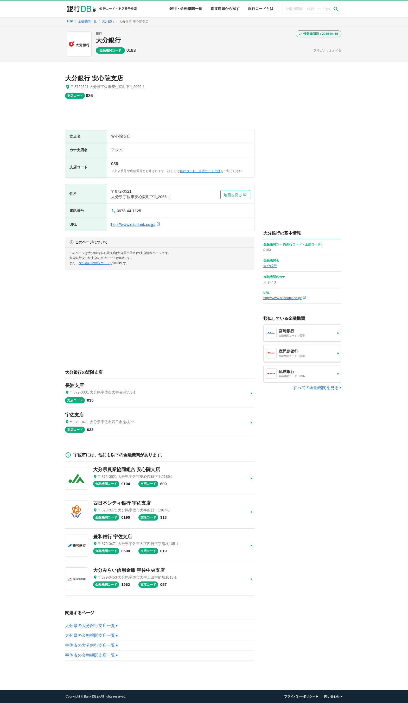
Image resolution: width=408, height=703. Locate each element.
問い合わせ (332, 696)
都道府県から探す (225, 9)
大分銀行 (108, 40)
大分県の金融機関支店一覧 (90, 635)
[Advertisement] (159, 117)
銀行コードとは (260, 9)
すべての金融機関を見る (316, 387)
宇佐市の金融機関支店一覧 (90, 655)
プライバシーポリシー (299, 696)
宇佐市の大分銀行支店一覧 (90, 645)
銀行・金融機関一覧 (185, 9)
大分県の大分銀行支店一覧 (90, 625)
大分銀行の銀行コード (94, 263)
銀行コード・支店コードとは (200, 171)
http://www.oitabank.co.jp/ (135, 224)
